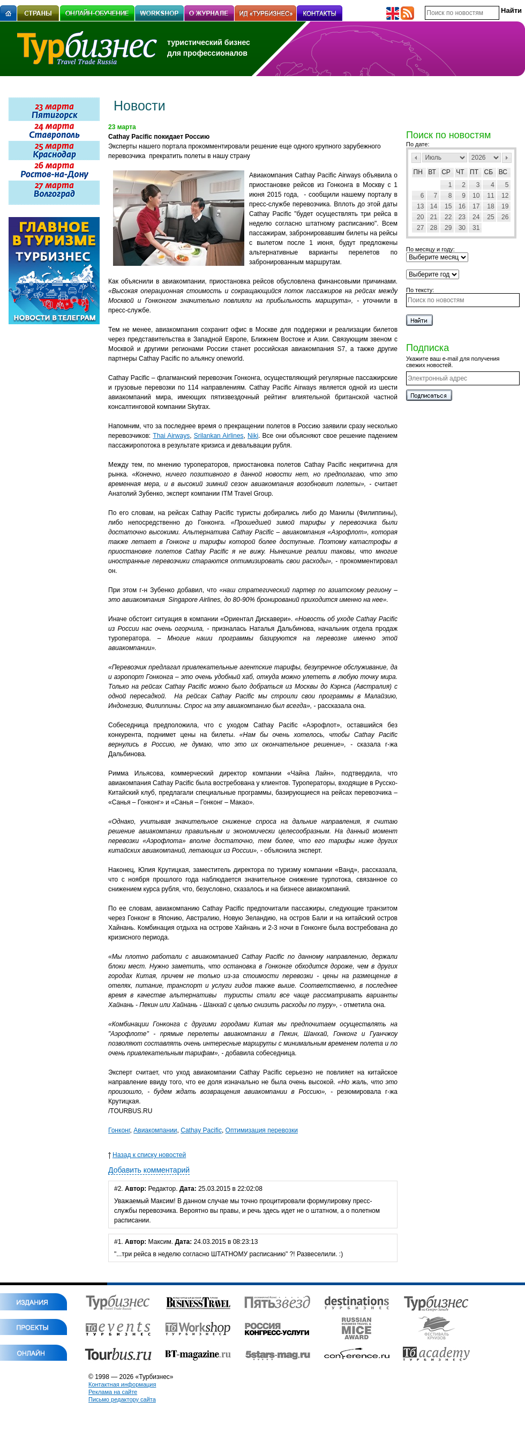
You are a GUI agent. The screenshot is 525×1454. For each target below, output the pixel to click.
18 (490, 206)
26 (504, 217)
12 (504, 195)
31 (475, 228)
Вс (503, 172)
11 (490, 195)
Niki (253, 435)
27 (420, 228)
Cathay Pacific (201, 1130)
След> (507, 158)
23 (462, 217)
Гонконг (119, 1130)
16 (462, 206)
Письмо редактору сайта (122, 1399)
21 (433, 217)
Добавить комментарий (149, 1170)
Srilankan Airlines (219, 435)
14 (433, 206)
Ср (446, 172)
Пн (418, 172)
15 (448, 206)
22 (448, 217)
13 (420, 206)
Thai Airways (171, 435)
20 (420, 217)
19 (504, 206)
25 (490, 217)
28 (433, 228)
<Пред (416, 158)
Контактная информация (122, 1384)
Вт (432, 172)
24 (475, 217)
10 (475, 195)
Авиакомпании (155, 1130)
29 (448, 228)
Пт (474, 172)
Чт (460, 172)
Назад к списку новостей (147, 1155)
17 (475, 206)
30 (462, 228)
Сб (488, 172)
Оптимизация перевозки (262, 1130)
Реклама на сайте (112, 1392)
